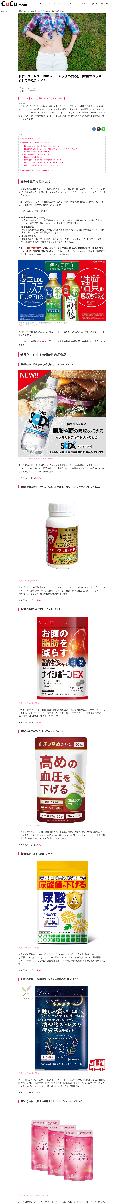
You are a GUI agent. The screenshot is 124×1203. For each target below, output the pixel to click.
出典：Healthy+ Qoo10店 (28, 703)
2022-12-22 (31, 88)
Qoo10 (44, 341)
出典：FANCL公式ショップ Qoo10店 (33, 1195)
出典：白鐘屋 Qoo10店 (27, 325)
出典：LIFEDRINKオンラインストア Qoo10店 (37, 458)
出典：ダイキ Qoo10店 (27, 581)
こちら (38, 478)
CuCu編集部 (32, 91)
